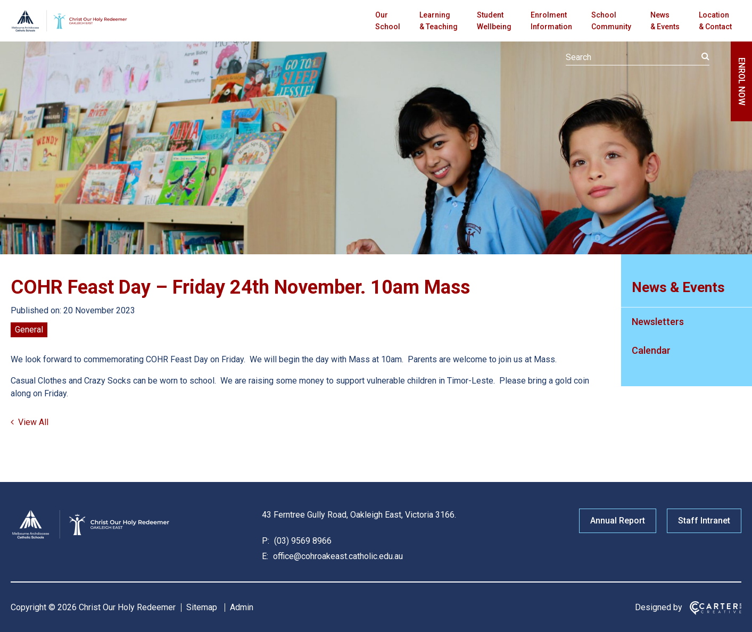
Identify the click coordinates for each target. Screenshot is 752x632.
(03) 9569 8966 (302, 541)
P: (265, 541)
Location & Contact (715, 21)
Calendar (651, 350)
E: (265, 556)
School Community (611, 21)
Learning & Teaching (438, 21)
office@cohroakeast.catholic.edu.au (337, 556)
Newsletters (658, 321)
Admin (241, 607)
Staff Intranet (704, 520)
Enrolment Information (551, 21)
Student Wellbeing (494, 21)
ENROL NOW (742, 81)
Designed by (658, 607)
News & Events (665, 21)
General (29, 330)
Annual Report (617, 520)
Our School (387, 21)
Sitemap (201, 607)
